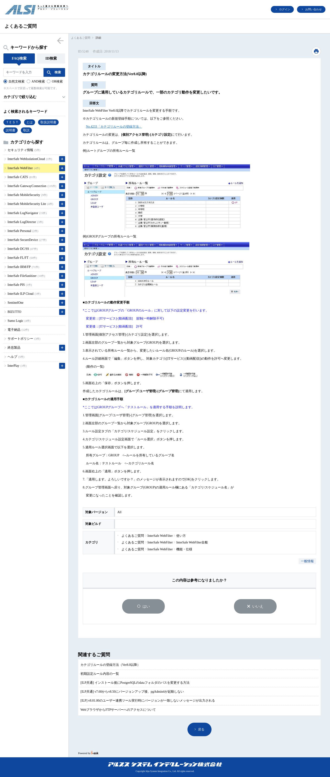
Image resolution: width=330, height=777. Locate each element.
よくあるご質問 (80, 37)
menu (60, 40)
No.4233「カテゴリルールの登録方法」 (114, 126)
